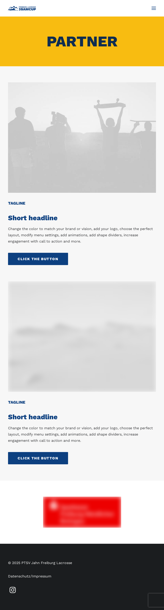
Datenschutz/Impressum (29, 576)
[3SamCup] (22, 8)
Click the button (38, 259)
